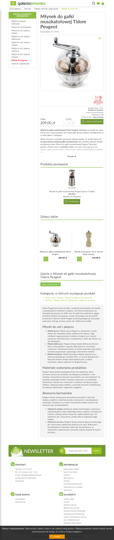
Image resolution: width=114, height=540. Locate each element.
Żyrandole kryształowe (74, 514)
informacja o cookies (73, 487)
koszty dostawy (70, 472)
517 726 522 (27, 469)
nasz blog (19, 481)
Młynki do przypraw (70, 9)
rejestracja (20, 502)
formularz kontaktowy (25, 478)
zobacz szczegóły (98, 117)
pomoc (67, 481)
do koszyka (74, 202)
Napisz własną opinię (50, 284)
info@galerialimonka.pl (31, 475)
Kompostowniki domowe (74, 511)
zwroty (67, 475)
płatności (68, 490)
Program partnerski (72, 523)
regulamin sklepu (71, 469)
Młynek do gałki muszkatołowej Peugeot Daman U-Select (72, 191)
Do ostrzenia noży (72, 520)
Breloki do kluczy (71, 508)
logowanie (20, 499)
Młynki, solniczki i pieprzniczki (46, 9)
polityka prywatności (73, 484)
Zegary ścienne (70, 505)
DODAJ (96, 451)
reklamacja (69, 478)
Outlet (67, 502)
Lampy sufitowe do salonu (75, 517)
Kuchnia (27, 9)
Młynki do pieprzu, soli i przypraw (78, 298)
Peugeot (60, 298)
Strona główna (15, 9)
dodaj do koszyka (94, 122)
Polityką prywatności (83, 528)
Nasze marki (50, 298)
